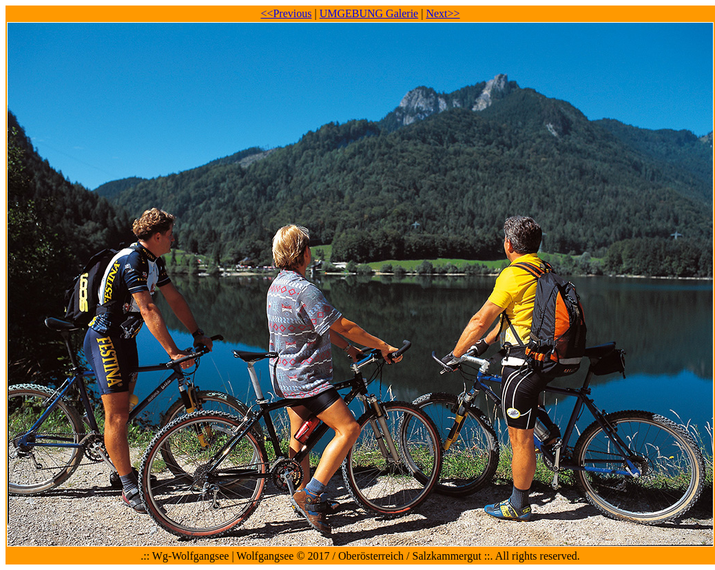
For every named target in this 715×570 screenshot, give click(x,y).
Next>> (442, 13)
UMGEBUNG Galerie (369, 13)
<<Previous (285, 13)
